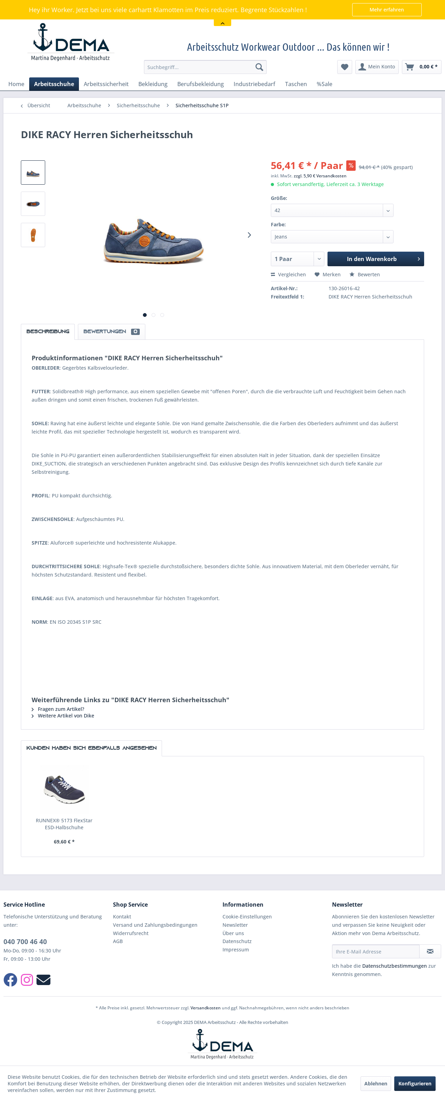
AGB (118, 941)
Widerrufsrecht (130, 933)
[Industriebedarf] (254, 84)
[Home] (16, 84)
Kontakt (122, 916)
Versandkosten (206, 1008)
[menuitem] (205, 67)
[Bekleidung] (153, 84)
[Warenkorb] (422, 67)
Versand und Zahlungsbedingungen (155, 925)
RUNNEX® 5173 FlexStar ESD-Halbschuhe (64, 824)
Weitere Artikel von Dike (63, 715)
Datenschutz (237, 941)
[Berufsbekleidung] (200, 84)
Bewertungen (111, 332)
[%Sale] (324, 84)
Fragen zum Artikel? (58, 709)
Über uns (233, 933)
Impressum (235, 949)
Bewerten (364, 274)
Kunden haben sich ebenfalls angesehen (91, 748)
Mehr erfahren (387, 9)
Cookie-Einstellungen (247, 916)
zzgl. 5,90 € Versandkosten (320, 176)
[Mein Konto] (377, 67)
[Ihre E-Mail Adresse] (376, 951)
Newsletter (235, 925)
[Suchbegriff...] (205, 67)
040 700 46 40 (25, 941)
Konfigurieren (414, 1083)
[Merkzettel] (344, 67)
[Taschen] (296, 84)
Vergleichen (288, 274)
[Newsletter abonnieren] (430, 951)
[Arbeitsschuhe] (54, 84)
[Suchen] (259, 67)
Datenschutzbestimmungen (394, 966)
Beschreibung (47, 331)
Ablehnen (375, 1083)
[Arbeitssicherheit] (106, 84)
